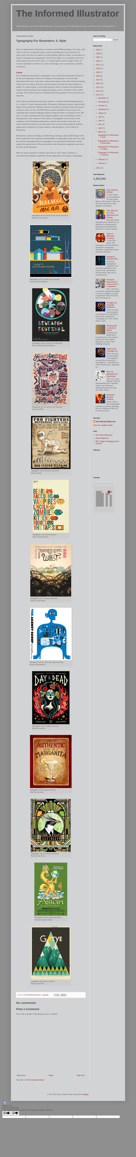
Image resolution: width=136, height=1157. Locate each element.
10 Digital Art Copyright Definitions (112, 305)
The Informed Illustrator (67, 13)
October (101, 106)
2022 (98, 61)
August (101, 113)
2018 (98, 76)
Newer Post (21, 1075)
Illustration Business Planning (111, 397)
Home (51, 1075)
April (100, 128)
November (102, 102)
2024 (98, 53)
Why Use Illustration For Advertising (112, 374)
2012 (98, 168)
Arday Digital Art (102, 438)
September (102, 109)
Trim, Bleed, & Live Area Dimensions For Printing (112, 214)
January (101, 163)
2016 (98, 83)
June (100, 121)
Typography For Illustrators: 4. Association (108, 142)
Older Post (81, 1075)
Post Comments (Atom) (35, 1080)
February (101, 159)
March (101, 132)
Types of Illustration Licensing (111, 236)
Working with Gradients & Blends (112, 328)
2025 (98, 50)
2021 (98, 65)
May (100, 124)
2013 (98, 95)
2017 (98, 80)
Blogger (85, 1094)
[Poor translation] (15, 1113)
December (102, 98)
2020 (98, 68)
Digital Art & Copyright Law (112, 350)
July (100, 117)
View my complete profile (103, 425)
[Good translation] (6, 1113)
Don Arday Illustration (104, 435)
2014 (98, 91)
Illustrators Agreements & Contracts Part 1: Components (113, 283)
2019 (98, 72)
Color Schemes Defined (112, 191)
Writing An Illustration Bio (112, 258)
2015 (98, 87)
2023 (98, 57)
